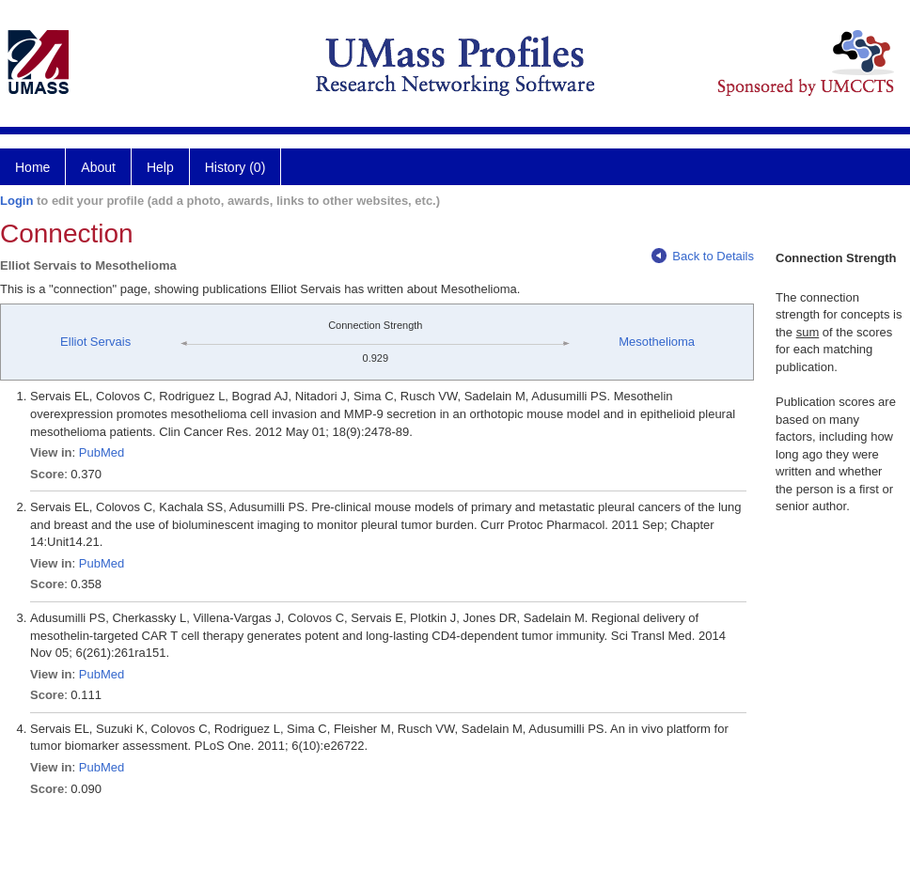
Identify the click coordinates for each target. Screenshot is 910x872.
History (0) (235, 167)
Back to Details (702, 256)
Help (160, 167)
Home (32, 167)
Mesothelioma (657, 342)
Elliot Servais (95, 342)
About (98, 167)
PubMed (101, 452)
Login (16, 201)
